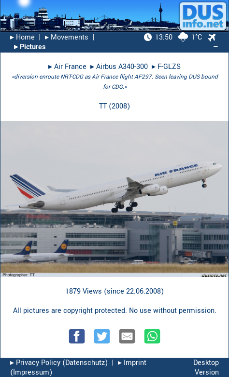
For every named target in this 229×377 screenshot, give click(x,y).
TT (103, 106)
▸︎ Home (22, 37)
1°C (173, 37)
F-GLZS (169, 67)
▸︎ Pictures (29, 47)
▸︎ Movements (66, 37)
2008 (119, 106)
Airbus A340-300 (122, 67)
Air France (70, 67)
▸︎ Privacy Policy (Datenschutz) (59, 363)
